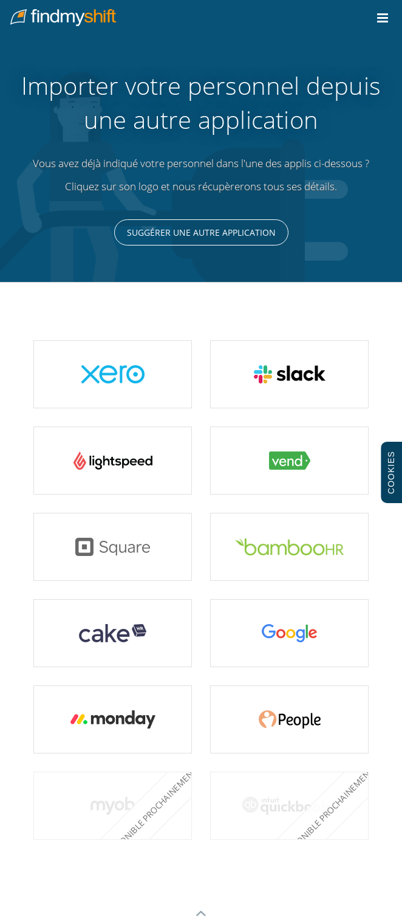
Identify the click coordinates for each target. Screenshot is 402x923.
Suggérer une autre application (201, 232)
